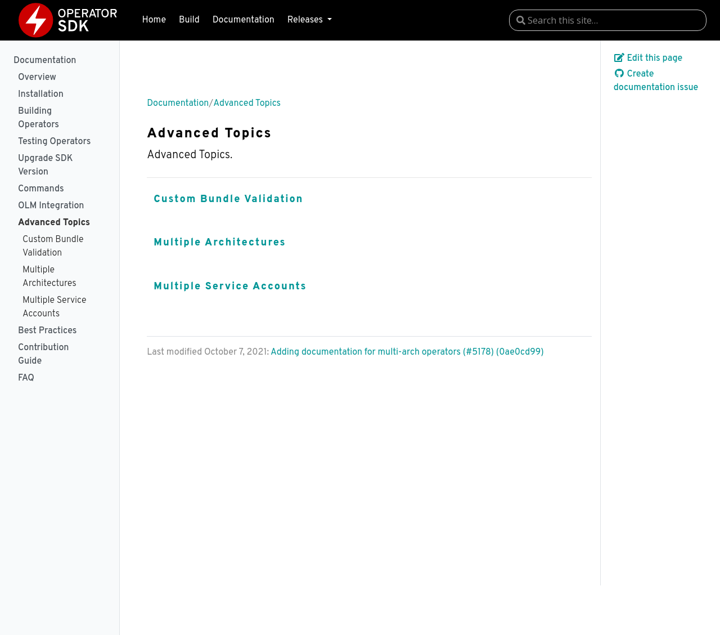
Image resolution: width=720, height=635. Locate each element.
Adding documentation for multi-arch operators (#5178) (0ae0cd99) (407, 352)
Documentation (243, 20)
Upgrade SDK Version (45, 165)
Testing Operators (54, 141)
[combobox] (607, 20)
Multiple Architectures (49, 277)
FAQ (26, 378)
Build (189, 20)
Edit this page (648, 58)
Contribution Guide (43, 354)
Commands (41, 189)
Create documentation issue (656, 81)
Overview (37, 77)
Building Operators (38, 118)
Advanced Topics (54, 223)
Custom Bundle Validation (52, 246)
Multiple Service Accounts (54, 307)
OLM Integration (51, 206)
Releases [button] (306, 20)
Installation (41, 94)
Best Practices (47, 331)
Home (154, 20)
